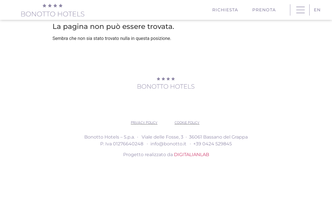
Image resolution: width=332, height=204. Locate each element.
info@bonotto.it (168, 143)
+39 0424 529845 (212, 143)
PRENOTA (265, 10)
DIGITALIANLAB (191, 154)
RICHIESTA (226, 10)
